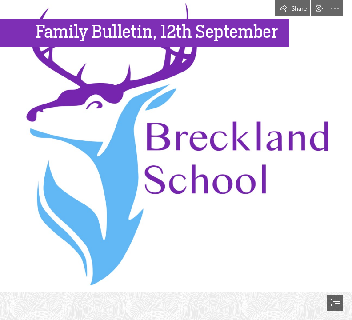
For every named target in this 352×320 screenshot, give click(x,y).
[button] (292, 8)
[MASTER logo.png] (176, 146)
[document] (176, 160)
